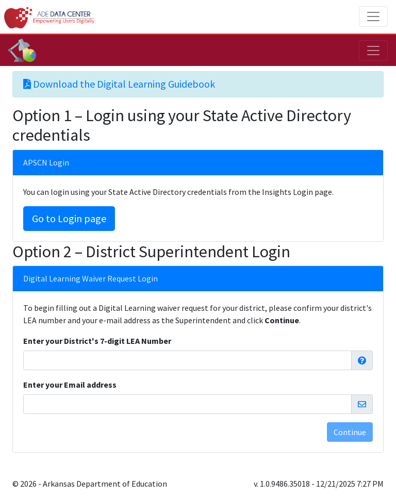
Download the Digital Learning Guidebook (119, 83)
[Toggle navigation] (373, 16)
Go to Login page (69, 218)
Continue (350, 432)
